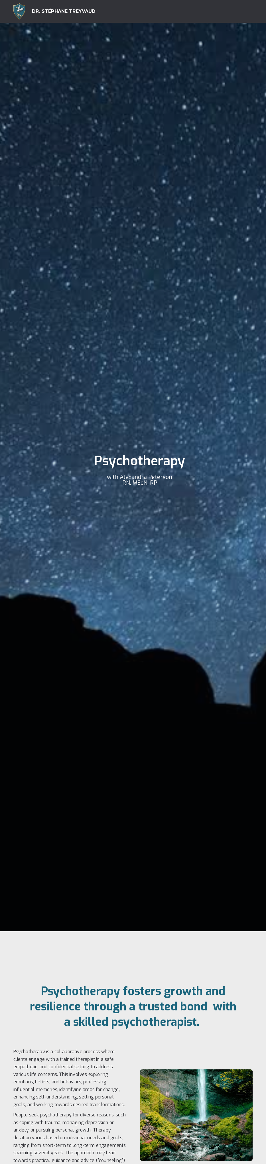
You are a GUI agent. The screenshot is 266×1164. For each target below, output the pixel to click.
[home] (54, 11)
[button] (246, 11)
